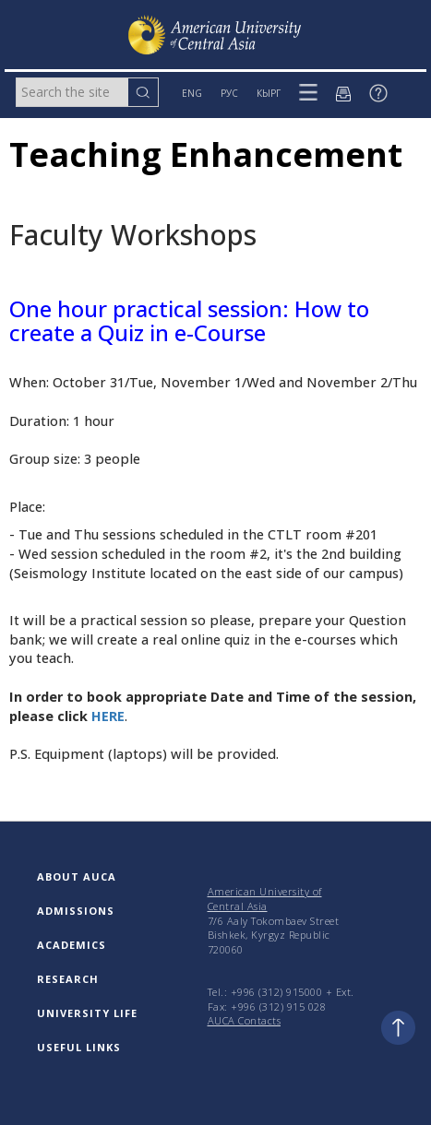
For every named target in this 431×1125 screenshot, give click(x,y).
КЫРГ (269, 93)
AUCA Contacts (244, 1020)
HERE (108, 716)
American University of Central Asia (265, 898)
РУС (229, 93)
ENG (192, 93)
